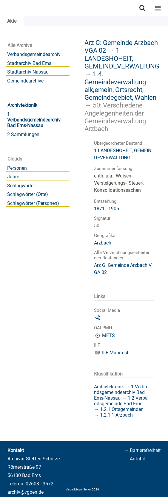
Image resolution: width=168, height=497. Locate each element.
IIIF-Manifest (115, 353)
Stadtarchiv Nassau (28, 72)
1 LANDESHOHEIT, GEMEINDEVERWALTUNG (121, 58)
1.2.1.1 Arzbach (116, 415)
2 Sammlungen (23, 134)
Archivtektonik (22, 105)
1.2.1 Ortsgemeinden (122, 409)
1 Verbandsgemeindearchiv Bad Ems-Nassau (34, 119)
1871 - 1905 (106, 208)
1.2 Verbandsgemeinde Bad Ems (121, 400)
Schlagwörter (21, 185)
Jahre (13, 177)
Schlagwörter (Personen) (33, 203)
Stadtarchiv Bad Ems (29, 63)
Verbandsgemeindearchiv (34, 54)
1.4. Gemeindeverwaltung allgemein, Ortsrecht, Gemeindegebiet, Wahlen (120, 85)
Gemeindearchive (25, 81)
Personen (17, 168)
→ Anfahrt (135, 459)
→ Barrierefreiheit (142, 450)
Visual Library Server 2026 (82, 489)
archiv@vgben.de (25, 492)
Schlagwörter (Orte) (27, 194)
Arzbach (102, 243)
